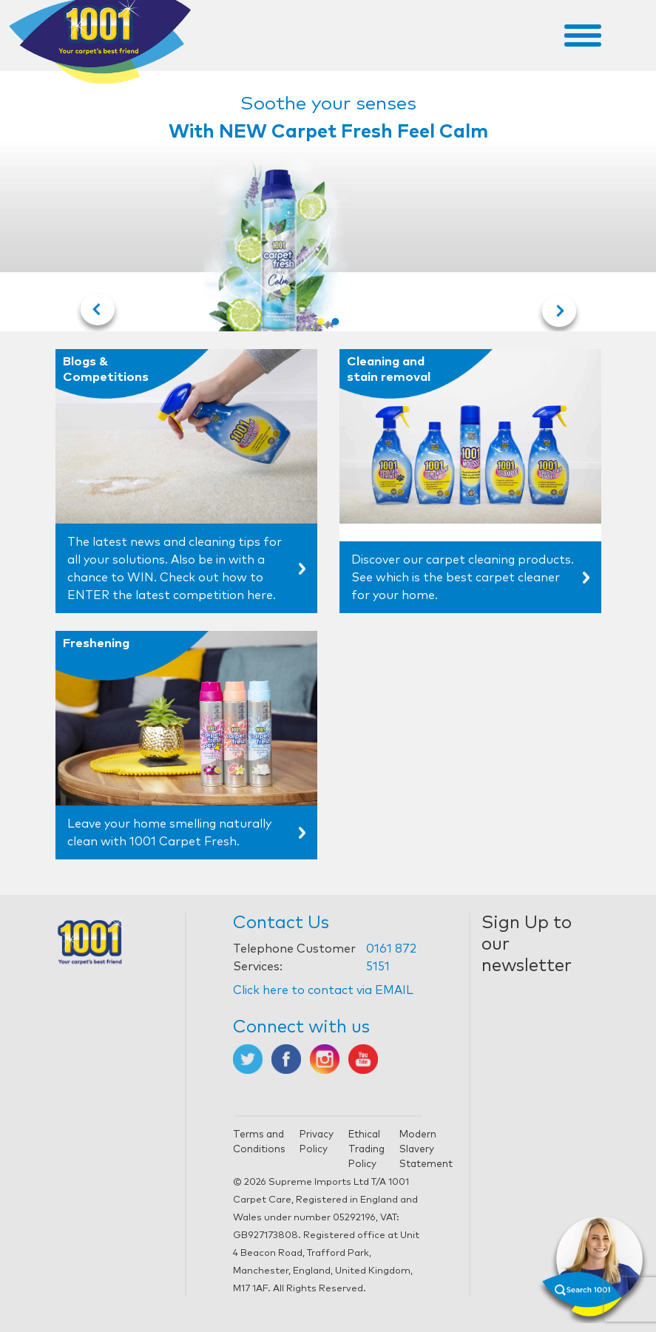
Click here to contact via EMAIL (323, 990)
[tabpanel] (328, 206)
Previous (97, 314)
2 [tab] (335, 322)
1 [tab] (321, 322)
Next (559, 314)
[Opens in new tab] (248, 1058)
